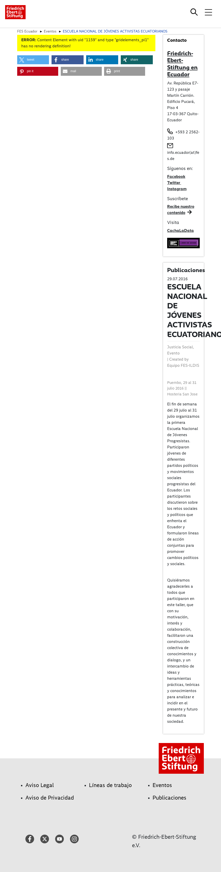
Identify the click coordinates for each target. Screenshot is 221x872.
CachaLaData (180, 230)
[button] (33, 59)
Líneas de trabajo (110, 785)
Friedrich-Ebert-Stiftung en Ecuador (182, 64)
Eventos (50, 31)
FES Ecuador (27, 31)
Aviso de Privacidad (49, 797)
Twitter (174, 182)
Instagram (177, 188)
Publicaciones (169, 797)
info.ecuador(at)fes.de (183, 155)
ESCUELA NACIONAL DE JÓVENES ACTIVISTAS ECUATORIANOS (115, 31)
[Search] (195, 12)
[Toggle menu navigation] (208, 12)
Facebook (176, 176)
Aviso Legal (39, 785)
